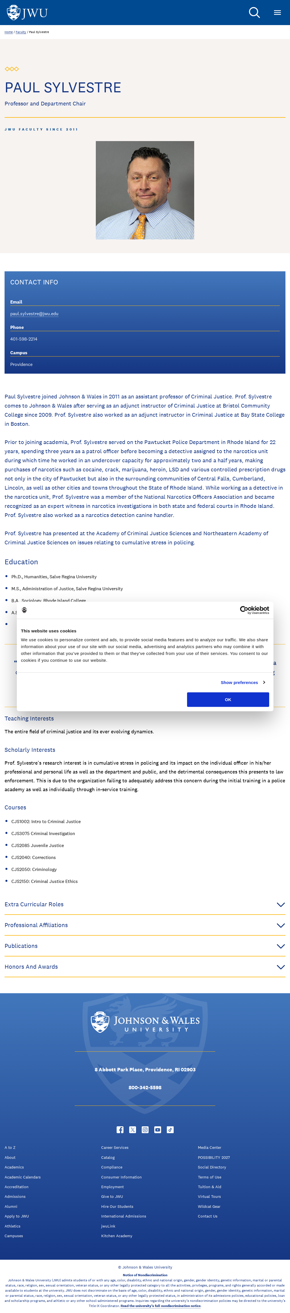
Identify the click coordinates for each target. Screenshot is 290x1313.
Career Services (115, 1147)
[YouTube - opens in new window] (157, 1129)
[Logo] (27, 13)
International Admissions (123, 1216)
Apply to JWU (17, 1216)
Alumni (11, 1206)
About (10, 1157)
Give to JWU (112, 1196)
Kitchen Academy (116, 1235)
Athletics (13, 1226)
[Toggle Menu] (277, 13)
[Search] (255, 13)
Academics (14, 1167)
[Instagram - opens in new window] (145, 1129)
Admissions (15, 1196)
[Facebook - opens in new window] (120, 1129)
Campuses (14, 1235)
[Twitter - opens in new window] (132, 1129)
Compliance (111, 1167)
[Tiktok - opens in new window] (170, 1129)
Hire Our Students (117, 1206)
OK (228, 699)
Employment (112, 1186)
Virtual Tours (209, 1196)
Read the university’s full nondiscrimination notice (160, 1306)
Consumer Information (121, 1177)
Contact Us (208, 1216)
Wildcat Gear (209, 1206)
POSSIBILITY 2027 (214, 1157)
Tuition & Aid (209, 1186)
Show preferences (239, 682)
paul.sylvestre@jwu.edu (34, 314)
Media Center (209, 1147)
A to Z (10, 1147)
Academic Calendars (23, 1177)
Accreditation (17, 1186)
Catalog (108, 1157)
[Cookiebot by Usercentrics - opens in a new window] (244, 610)
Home (9, 32)
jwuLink (108, 1226)
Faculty (21, 32)
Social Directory (212, 1167)
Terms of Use (209, 1177)
